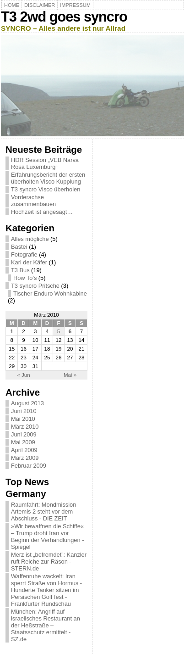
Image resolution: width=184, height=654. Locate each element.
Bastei (19, 246)
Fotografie (24, 254)
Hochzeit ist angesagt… (42, 211)
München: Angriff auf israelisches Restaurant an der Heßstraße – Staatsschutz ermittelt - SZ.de (45, 625)
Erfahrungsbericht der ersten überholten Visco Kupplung (48, 178)
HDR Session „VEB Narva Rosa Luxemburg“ (45, 163)
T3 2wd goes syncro (64, 17)
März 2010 (24, 426)
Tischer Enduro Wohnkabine (50, 293)
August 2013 (27, 403)
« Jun (23, 375)
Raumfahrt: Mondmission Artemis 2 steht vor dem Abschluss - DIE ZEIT (43, 511)
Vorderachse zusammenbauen (33, 200)
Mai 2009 (23, 442)
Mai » (70, 375)
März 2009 (24, 457)
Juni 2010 (24, 411)
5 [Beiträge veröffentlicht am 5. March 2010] (58, 331)
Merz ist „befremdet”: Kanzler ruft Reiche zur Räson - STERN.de (49, 561)
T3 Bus (20, 270)
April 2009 (24, 450)
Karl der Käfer (29, 262)
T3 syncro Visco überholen (45, 189)
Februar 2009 (28, 465)
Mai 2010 (23, 418)
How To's (25, 277)
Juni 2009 (24, 434)
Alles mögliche (30, 238)
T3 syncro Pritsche (35, 285)
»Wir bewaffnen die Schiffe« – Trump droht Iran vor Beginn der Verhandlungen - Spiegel (47, 536)
